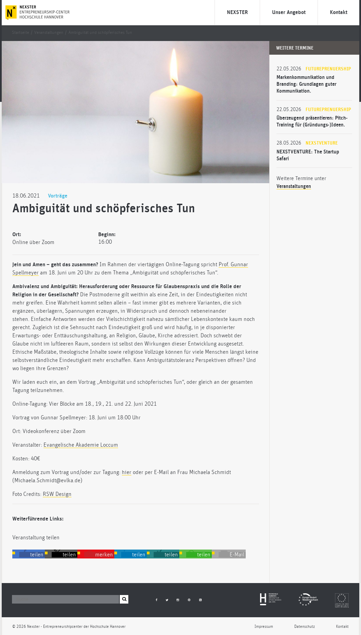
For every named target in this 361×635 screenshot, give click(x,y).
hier (126, 472)
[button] (32, 554)
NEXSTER (237, 12)
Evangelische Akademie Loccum (80, 445)
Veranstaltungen (48, 32)
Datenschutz (304, 627)
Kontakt (338, 12)
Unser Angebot (289, 12)
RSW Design (57, 494)
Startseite (20, 32)
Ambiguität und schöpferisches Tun (100, 32)
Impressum (264, 627)
